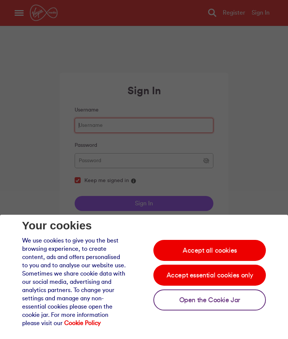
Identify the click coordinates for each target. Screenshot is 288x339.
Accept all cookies (210, 250)
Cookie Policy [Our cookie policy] (82, 323)
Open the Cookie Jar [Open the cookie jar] (209, 300)
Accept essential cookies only (209, 275)
